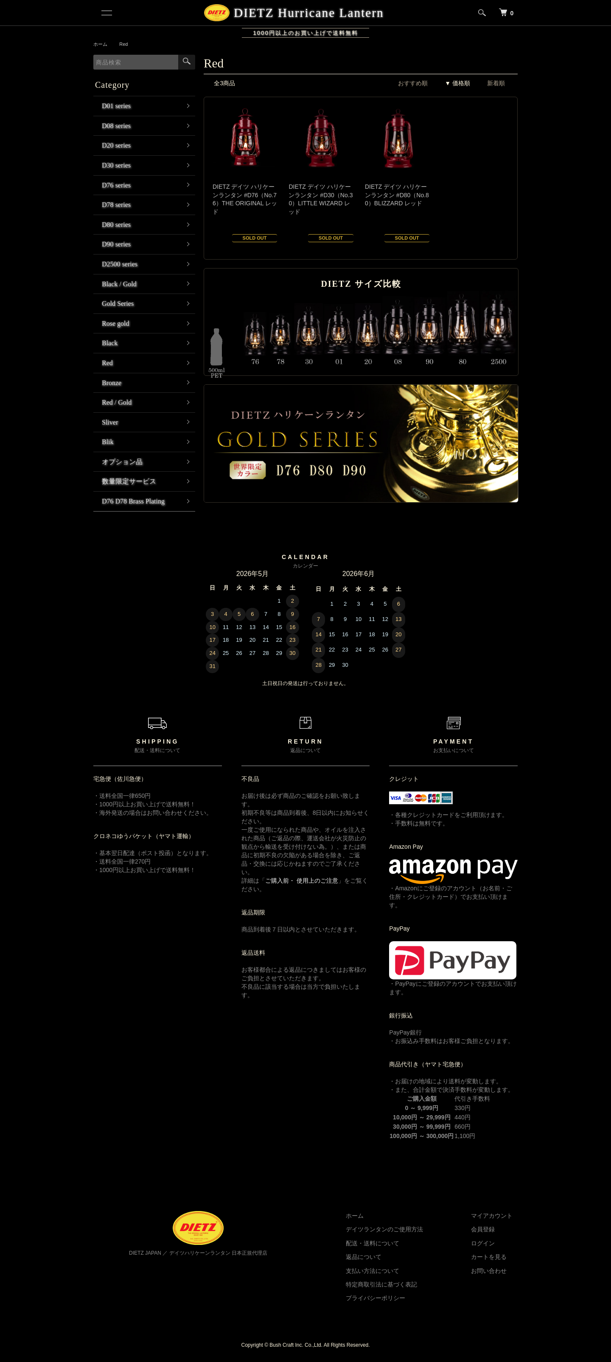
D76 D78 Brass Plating (133, 501)
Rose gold (115, 323)
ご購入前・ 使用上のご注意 (301, 880)
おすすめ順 (413, 83)
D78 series (116, 204)
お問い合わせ (494, 1270)
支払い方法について (387, 1270)
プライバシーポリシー (390, 1298)
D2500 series (119, 264)
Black (110, 343)
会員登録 (488, 1229)
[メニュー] (106, 12)
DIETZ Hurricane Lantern (308, 13)
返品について (378, 1256)
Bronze (111, 382)
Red (125, 44)
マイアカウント (497, 1215)
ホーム (101, 44)
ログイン (488, 1243)
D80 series (116, 224)
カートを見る (494, 1256)
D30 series (116, 165)
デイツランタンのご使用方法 (399, 1229)
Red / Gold (117, 402)
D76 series (116, 185)
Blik (108, 441)
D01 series (116, 105)
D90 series (116, 244)
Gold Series (118, 303)
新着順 (496, 83)
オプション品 (122, 461)
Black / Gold (119, 284)
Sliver (110, 422)
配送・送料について (387, 1243)
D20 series (116, 145)
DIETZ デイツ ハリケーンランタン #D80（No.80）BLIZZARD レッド (397, 195)
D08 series (116, 125)
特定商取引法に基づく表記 (396, 1284)
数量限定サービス (129, 481)
